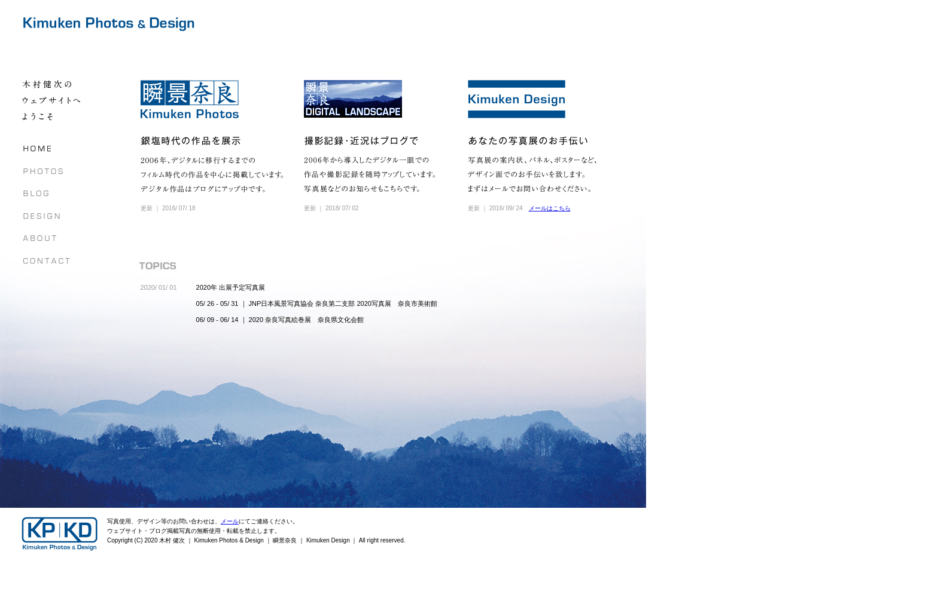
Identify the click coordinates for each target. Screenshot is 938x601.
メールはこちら (550, 208)
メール (230, 521)
